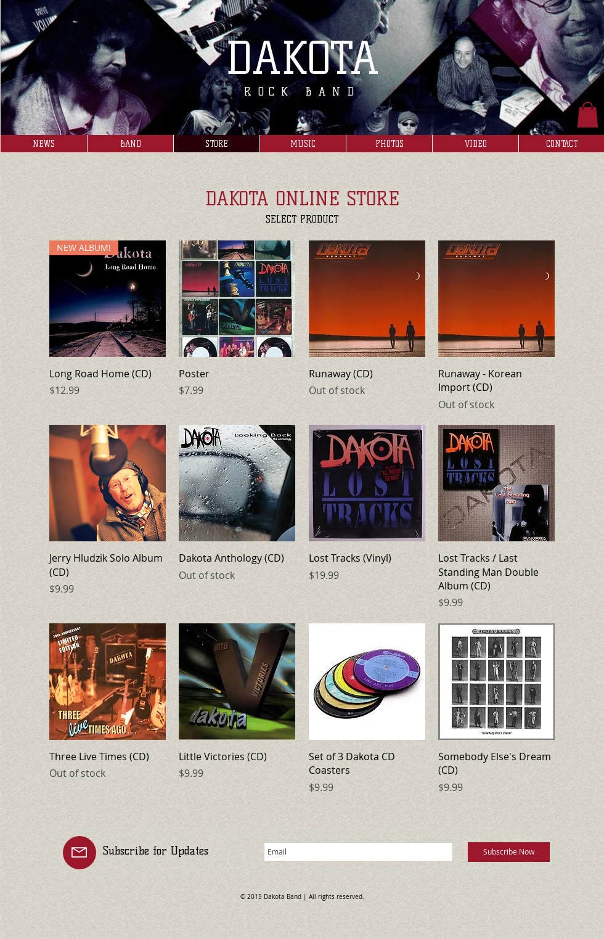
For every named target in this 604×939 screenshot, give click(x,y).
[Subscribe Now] (509, 852)
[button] (587, 115)
